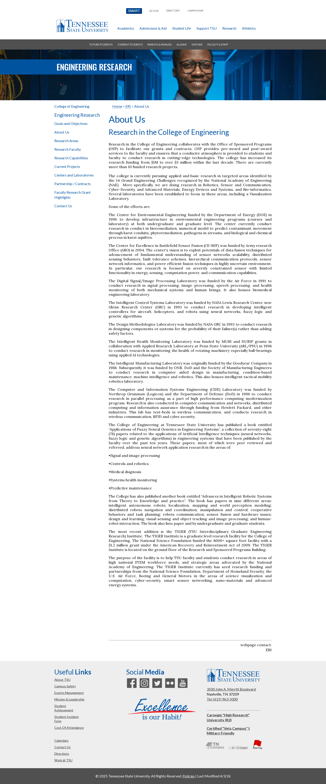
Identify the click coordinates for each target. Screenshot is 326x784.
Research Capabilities (71, 158)
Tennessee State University (82, 25)
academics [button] (125, 28)
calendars (61, 740)
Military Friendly (221, 733)
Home (117, 106)
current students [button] (130, 44)
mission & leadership (69, 699)
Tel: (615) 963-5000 (222, 699)
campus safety (65, 686)
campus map (195, 10)
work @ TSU (63, 760)
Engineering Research (77, 114)
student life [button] (181, 28)
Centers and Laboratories (74, 175)
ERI (128, 106)
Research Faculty (67, 149)
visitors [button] (197, 44)
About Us (61, 132)
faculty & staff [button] (217, 44)
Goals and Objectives (71, 123)
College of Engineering (71, 106)
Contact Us (63, 206)
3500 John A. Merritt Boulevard (231, 689)
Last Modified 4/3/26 (214, 776)
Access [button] (154, 10)
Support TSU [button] (207, 28)
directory (173, 10)
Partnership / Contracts (72, 183)
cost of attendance (69, 727)
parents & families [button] (159, 44)
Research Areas (66, 140)
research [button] (229, 28)
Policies (188, 776)
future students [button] (101, 44)
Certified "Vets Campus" (227, 728)
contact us (62, 747)
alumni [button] (182, 44)
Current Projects (67, 166)
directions (61, 753)
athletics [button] (249, 28)
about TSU (62, 680)
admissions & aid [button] (153, 28)
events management (69, 693)
